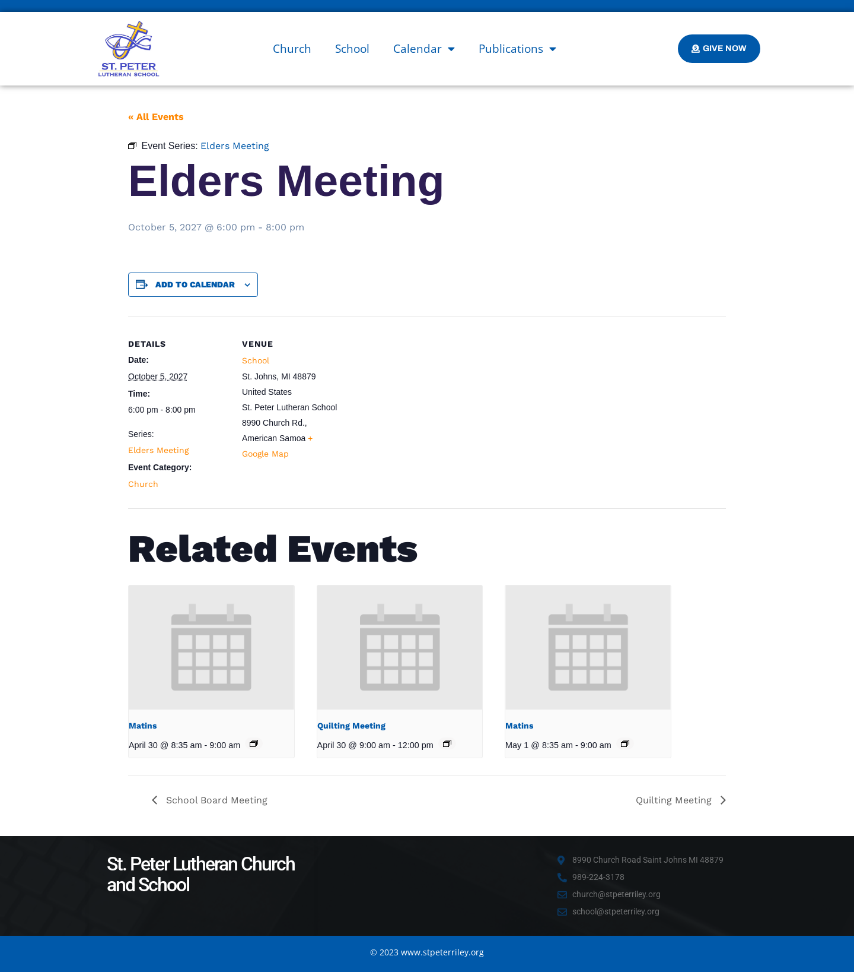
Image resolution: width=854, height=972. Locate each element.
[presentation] (211, 647)
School (352, 48)
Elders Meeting (158, 450)
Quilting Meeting (351, 725)
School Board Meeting (215, 800)
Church (292, 48)
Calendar (424, 48)
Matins (143, 725)
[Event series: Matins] (254, 743)
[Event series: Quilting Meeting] (447, 743)
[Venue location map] (418, 398)
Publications (517, 48)
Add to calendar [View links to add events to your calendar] (195, 284)
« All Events (156, 116)
